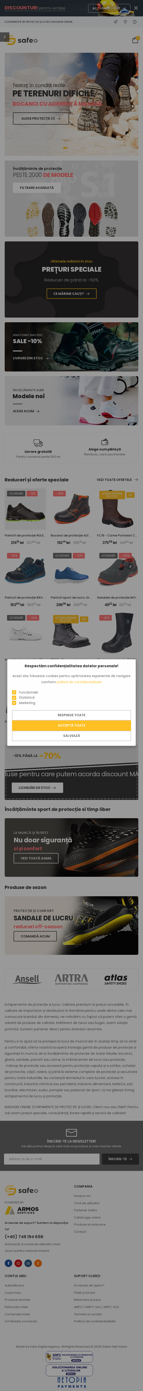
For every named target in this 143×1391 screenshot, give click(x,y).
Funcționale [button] (28, 692)
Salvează (71, 735)
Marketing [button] (27, 703)
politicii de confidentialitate (79, 682)
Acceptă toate (71, 725)
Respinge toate (71, 715)
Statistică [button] (27, 697)
